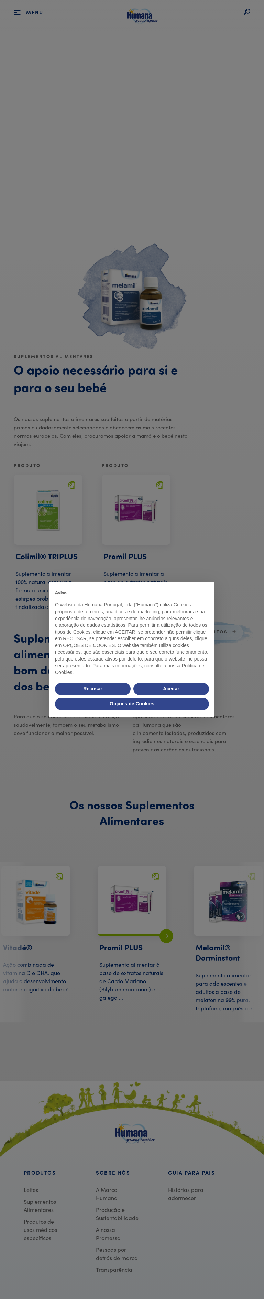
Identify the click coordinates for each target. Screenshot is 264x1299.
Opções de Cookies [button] (132, 703)
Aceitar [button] (171, 689)
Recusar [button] (92, 689)
